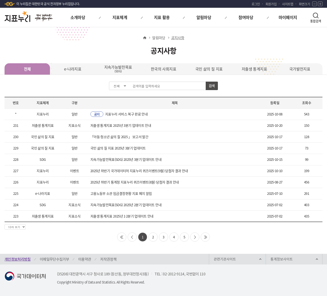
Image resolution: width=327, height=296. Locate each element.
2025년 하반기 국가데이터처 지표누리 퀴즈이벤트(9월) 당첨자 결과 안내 (139, 170)
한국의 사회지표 (163, 69)
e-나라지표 (72, 69)
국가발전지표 (299, 69)
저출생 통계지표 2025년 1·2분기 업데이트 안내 (122, 216)
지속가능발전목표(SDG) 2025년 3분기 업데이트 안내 (125, 159)
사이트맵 (287, 4)
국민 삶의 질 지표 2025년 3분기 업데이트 (118, 148)
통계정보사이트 (281, 259)
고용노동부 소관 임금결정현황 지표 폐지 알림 (121, 193)
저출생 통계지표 (254, 69)
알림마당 (158, 37)
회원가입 (271, 4)
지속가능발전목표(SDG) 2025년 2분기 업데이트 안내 (125, 204)
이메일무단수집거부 (54, 259)
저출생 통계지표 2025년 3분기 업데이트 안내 (120, 125)
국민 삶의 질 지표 (209, 69)
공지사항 (177, 37)
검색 (212, 85)
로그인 (256, 4)
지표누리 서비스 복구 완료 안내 (119, 114)
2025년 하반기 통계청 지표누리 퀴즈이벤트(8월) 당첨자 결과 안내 (134, 182)
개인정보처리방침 (18, 259)
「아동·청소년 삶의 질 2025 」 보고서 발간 (119, 136)
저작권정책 (108, 259)
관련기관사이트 (225, 259)
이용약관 (84, 259)
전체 (27, 69)
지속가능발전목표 (118, 68)
